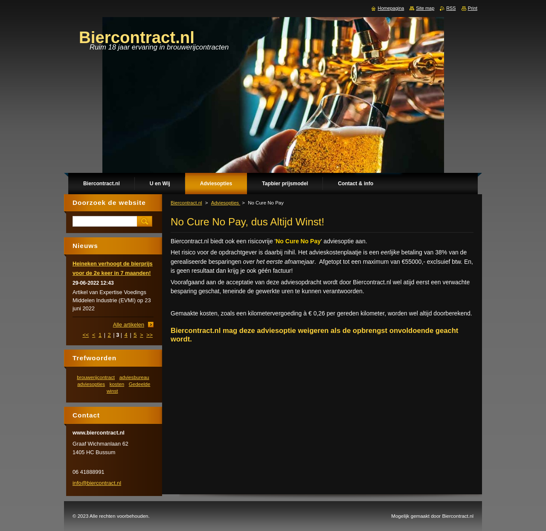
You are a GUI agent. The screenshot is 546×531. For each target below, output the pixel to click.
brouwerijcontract (96, 377)
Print (472, 8)
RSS (451, 8)
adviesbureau (134, 377)
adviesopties (91, 384)
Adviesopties (226, 202)
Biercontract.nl (186, 202)
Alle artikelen (128, 324)
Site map (425, 8)
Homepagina (391, 8)
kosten (117, 384)
